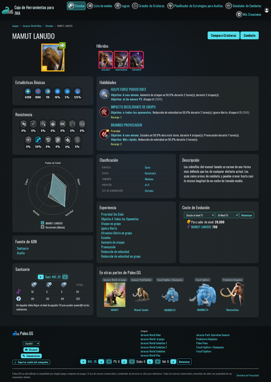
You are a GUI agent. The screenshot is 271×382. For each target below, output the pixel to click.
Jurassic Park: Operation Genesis (213, 335)
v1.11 (147, 185)
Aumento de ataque (112, 242)
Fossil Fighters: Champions (210, 347)
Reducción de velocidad (115, 251)
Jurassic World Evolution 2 (154, 347)
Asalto (21, 253)
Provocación (108, 247)
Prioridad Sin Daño (112, 214)
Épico (147, 167)
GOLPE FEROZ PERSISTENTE (128, 89)
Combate (249, 35)
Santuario (22, 248)
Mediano (149, 179)
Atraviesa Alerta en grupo (116, 233)
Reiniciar (184, 362)
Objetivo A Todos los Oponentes (120, 219)
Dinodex (49, 25)
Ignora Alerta (109, 228)
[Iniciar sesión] (266, 10)
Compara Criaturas (223, 35)
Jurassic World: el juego (152, 339)
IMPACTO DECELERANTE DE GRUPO (133, 106)
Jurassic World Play (150, 355)
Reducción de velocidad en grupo (120, 256)
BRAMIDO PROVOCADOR (126, 124)
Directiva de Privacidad (248, 375)
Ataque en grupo (111, 223)
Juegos (15, 25)
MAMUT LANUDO (201, 227)
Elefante (149, 191)
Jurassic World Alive (32, 25)
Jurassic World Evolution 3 (154, 343)
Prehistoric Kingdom (206, 339)
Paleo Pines (202, 343)
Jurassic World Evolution (153, 351)
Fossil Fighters (203, 351)
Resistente (150, 173)
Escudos (106, 237)
